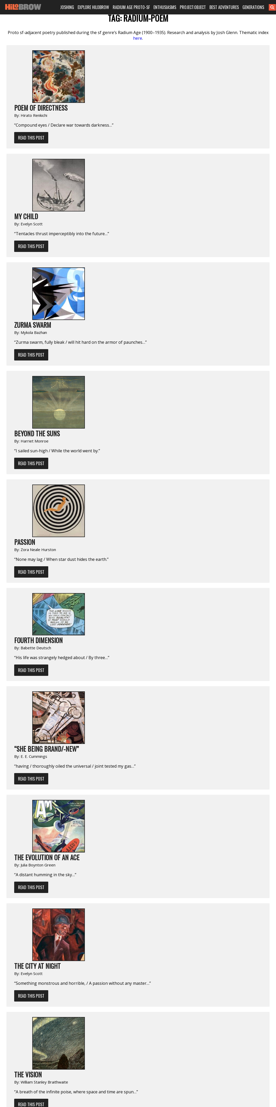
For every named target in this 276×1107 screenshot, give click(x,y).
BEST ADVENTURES (224, 7)
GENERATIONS (253, 7)
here (137, 38)
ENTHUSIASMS (164, 7)
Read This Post (31, 138)
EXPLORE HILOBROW (93, 7)
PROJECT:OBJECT (193, 7)
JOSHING (67, 7)
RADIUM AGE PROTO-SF (131, 7)
